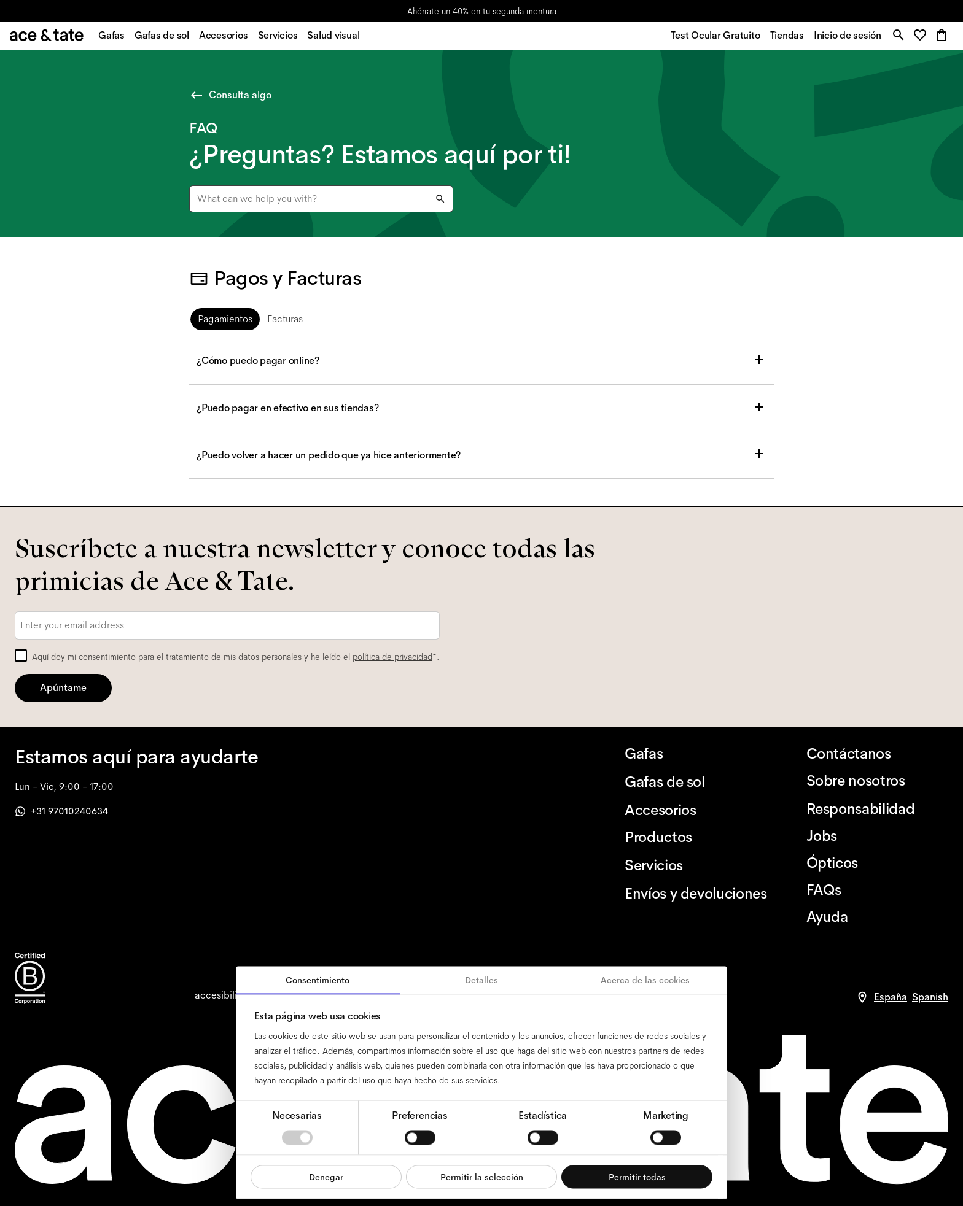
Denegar (326, 1176)
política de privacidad (392, 656)
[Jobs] (877, 836)
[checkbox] (21, 655)
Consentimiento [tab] (317, 980)
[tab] (225, 322)
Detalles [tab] (481, 980)
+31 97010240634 (61, 811)
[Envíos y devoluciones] (695, 893)
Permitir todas (637, 1176)
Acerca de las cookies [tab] (645, 980)
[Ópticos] (877, 863)
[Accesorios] (695, 810)
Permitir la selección (481, 1176)
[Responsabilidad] (877, 809)
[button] (921, 39)
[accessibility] (225, 995)
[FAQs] (877, 890)
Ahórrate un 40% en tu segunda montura (481, 11)
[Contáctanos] (877, 753)
